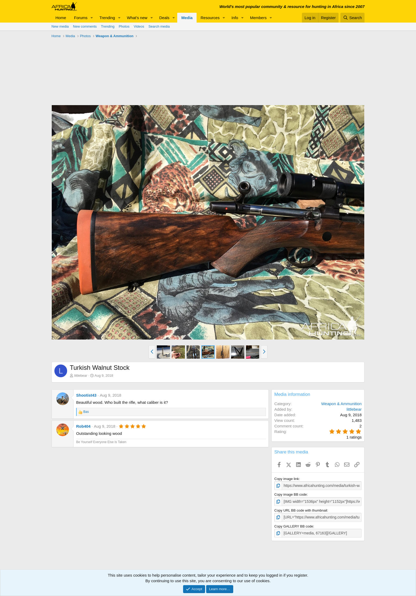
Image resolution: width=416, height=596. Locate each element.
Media (187, 17)
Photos (124, 26)
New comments (85, 26)
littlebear (80, 376)
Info (235, 17)
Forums (81, 17)
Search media (159, 26)
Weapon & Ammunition (341, 403)
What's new (137, 17)
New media (60, 26)
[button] (92, 18)
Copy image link (286, 479)
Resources (210, 17)
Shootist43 (86, 395)
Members (258, 17)
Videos (139, 26)
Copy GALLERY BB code (293, 525)
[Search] (352, 18)
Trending (107, 17)
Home (60, 17)
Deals (164, 17)
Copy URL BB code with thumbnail (300, 510)
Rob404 (83, 426)
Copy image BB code (290, 494)
